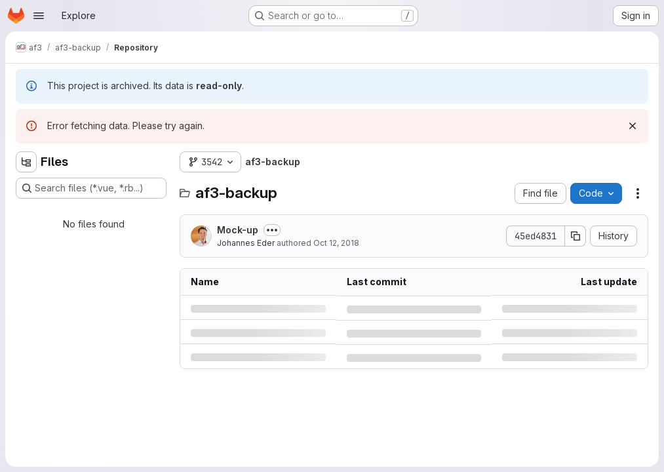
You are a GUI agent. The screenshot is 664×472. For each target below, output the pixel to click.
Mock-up (237, 229)
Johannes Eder (246, 243)
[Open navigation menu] (38, 15)
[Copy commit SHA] (575, 236)
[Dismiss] (632, 126)
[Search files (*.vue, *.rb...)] (91, 188)
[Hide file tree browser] (26, 161)
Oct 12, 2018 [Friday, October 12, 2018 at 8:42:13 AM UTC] (336, 243)
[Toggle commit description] (272, 230)
